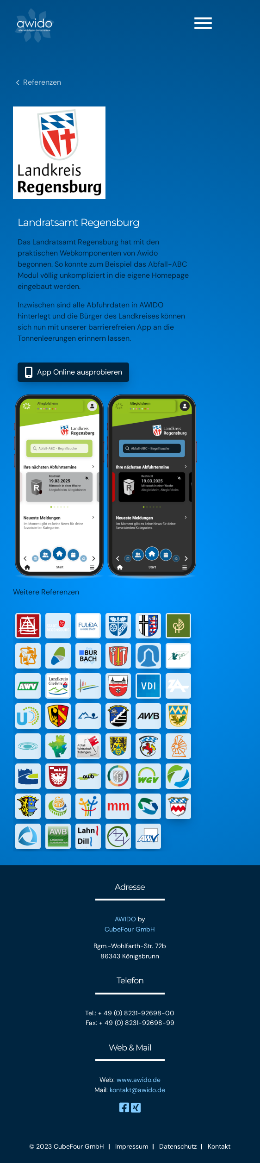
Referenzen (42, 82)
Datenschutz (178, 1146)
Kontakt (219, 1146)
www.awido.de (139, 1079)
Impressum (131, 1146)
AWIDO (125, 919)
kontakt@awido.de (137, 1090)
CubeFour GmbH (130, 929)
